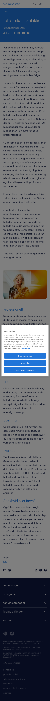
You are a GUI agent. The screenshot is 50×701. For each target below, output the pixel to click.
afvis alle (25, 363)
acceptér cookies (25, 370)
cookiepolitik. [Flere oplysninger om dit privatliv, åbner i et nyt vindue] (25, 348)
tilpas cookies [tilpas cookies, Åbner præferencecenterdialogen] (25, 355)
